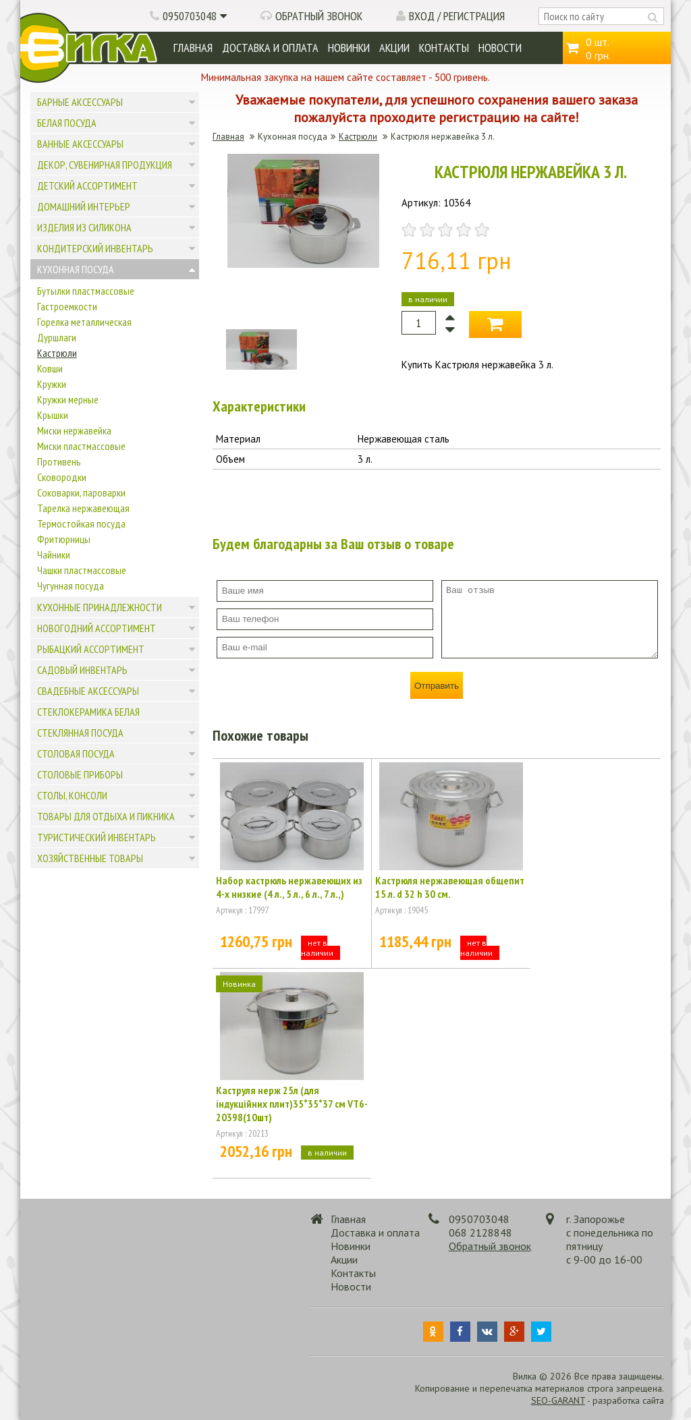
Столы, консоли (72, 795)
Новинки (349, 47)
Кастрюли (57, 353)
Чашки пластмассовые (81, 570)
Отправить (436, 686)
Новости (500, 47)
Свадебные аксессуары (88, 691)
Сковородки (61, 477)
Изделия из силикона (84, 227)
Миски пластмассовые (81, 446)
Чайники (53, 554)
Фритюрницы (63, 539)
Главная (193, 47)
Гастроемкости (67, 306)
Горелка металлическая (84, 322)
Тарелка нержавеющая (83, 508)
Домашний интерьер (83, 206)
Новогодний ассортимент (96, 628)
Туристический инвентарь (96, 837)
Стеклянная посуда (80, 732)
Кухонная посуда (75, 269)
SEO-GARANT (558, 1400)
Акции (394, 47)
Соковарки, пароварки (81, 492)
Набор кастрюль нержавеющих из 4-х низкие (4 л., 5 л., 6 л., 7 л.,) (289, 887)
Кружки (51, 384)
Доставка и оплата (270, 47)
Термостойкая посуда (81, 523)
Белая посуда (66, 123)
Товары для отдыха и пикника (106, 816)
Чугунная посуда (70, 585)
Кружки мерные (68, 399)
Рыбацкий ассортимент (90, 649)
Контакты (444, 47)
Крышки (52, 415)
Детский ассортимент (87, 185)
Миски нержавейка (74, 430)
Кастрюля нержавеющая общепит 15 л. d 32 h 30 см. (449, 887)
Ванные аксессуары (80, 143)
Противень (59, 461)
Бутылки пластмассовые (85, 290)
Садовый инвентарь (82, 670)
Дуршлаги (56, 337)
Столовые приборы (80, 774)
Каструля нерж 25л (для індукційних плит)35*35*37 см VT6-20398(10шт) (292, 1103)
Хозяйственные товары (90, 858)
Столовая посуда (76, 753)
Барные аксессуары (80, 102)
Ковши (50, 368)
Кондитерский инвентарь (95, 248)
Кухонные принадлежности (99, 607)
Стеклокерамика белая (88, 711)
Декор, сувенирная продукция (104, 164)
